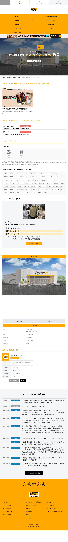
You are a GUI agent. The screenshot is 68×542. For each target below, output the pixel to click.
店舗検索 (6, 502)
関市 (19, 77)
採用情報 (28, 508)
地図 (23, 380)
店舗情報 (9, 77)
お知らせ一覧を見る (34, 473)
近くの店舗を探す (34, 325)
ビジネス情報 (7, 508)
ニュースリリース (8, 511)
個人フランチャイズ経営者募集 (34, 502)
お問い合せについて (52, 502)
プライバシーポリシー (52, 508)
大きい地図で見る (18, 321)
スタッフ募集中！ (40, 47)
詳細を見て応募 (34, 243)
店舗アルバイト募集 (31, 505)
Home (3, 77)
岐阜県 (14, 77)
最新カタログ (7, 514)
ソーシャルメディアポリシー (54, 511)
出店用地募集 (29, 511)
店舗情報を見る (14, 380)
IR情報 (27, 514)
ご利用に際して (51, 505)
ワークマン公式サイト (34, 9)
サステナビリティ (30, 518)
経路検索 (49, 321)
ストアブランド (8, 505)
